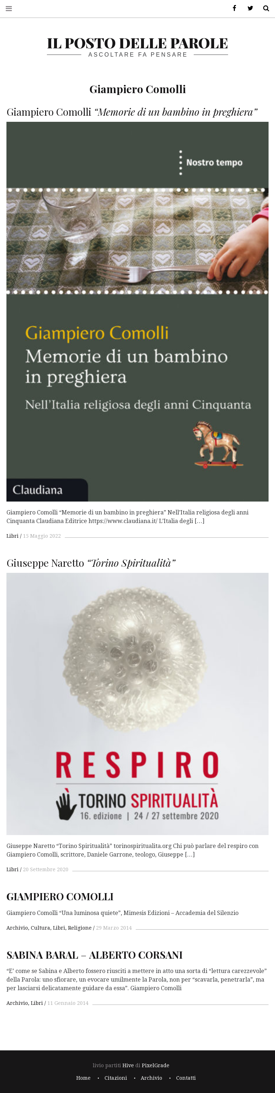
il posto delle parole (137, 42)
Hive (128, 1065)
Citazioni (116, 1078)
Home (83, 1078)
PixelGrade (155, 1065)
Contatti (186, 1078)
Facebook (232, 8)
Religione (80, 928)
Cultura (40, 928)
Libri (12, 536)
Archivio (17, 928)
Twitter (248, 8)
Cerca (263, 8)
